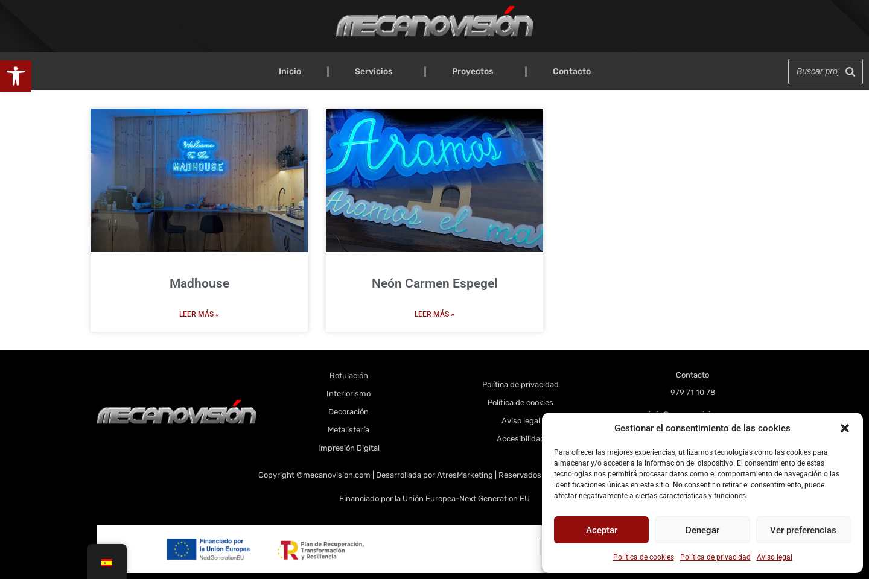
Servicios (376, 72)
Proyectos (475, 72)
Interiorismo (348, 393)
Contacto (572, 71)
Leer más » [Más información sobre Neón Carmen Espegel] (434, 314)
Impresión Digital (349, 447)
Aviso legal (774, 557)
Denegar (702, 530)
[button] (15, 76)
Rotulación (348, 375)
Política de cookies (643, 557)
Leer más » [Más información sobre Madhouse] (199, 314)
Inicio (290, 71)
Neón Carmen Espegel (434, 283)
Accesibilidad (521, 438)
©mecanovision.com (334, 474)
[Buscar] (850, 71)
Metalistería (348, 429)
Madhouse (199, 283)
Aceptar (601, 530)
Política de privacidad (715, 557)
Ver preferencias (803, 530)
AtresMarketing (465, 474)
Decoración (348, 411)
